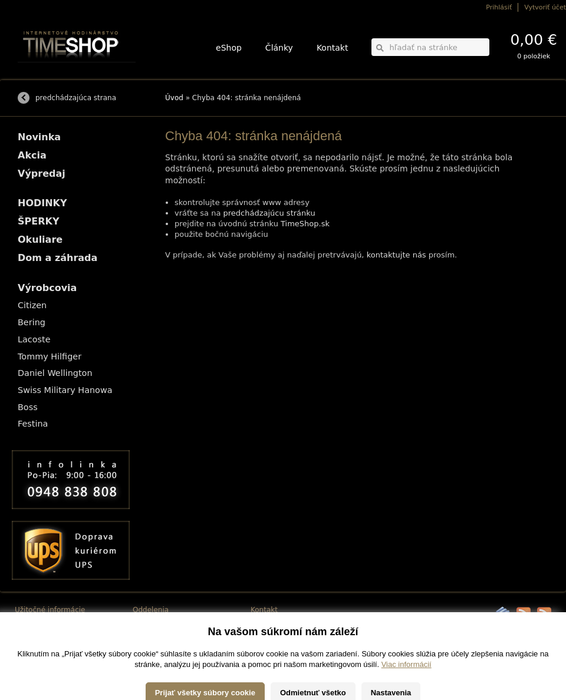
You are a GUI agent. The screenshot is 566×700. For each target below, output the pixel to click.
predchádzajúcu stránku (269, 213)
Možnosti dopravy (41, 623)
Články (279, 47)
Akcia (32, 155)
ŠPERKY (38, 221)
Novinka (39, 137)
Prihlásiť (499, 7)
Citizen (32, 305)
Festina (33, 423)
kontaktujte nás (396, 254)
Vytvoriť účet (545, 7)
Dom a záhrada (57, 257)
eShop (229, 47)
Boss (28, 407)
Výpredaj (41, 173)
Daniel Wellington (55, 373)
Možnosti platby (38, 631)
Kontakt (332, 47)
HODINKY (42, 203)
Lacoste (34, 339)
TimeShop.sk (305, 223)
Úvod (174, 98)
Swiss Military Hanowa (65, 390)
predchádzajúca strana (75, 98)
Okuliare (40, 239)
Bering (31, 322)
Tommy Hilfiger (49, 356)
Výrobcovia (47, 287)
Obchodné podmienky (47, 639)
